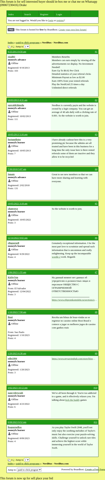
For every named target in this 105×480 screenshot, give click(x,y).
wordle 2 (56, 256)
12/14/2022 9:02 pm (17, 237)
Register (44, 14)
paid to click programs (28, 42)
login (50, 20)
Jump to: (25, 470)
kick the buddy (72, 399)
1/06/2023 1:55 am (17, 272)
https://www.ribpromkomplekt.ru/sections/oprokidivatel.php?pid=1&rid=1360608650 (74, 299)
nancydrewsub (15, 392)
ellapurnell (13, 243)
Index (11, 14)
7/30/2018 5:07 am (17, 169)
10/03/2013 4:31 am (17, 100)
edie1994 (12, 358)
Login (59, 14)
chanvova (13, 208)
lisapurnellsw (15, 427)
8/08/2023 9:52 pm (17, 422)
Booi (10, 317)
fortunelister (14, 139)
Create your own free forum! (73, 29)
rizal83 (11, 56)
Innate (11, 174)
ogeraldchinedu (16, 105)
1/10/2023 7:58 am (17, 312)
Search (27, 14)
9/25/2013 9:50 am (17, 51)
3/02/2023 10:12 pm (17, 387)
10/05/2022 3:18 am (17, 203)
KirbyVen (13, 277)
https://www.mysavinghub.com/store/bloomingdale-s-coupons (74, 358)
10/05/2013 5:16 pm (17, 134)
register (60, 20)
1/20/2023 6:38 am (17, 353)
